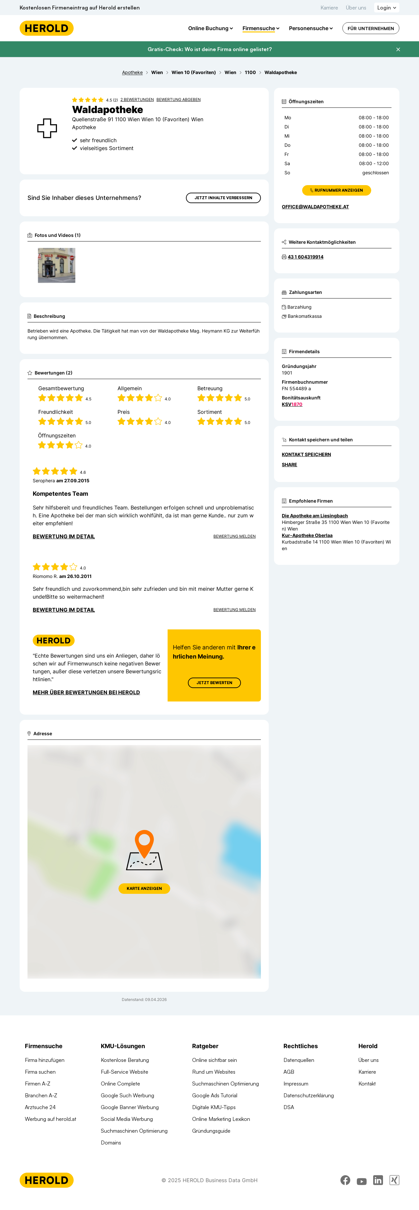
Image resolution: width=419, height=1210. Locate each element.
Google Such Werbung (127, 1095)
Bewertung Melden (234, 536)
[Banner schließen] (398, 49)
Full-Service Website (124, 1071)
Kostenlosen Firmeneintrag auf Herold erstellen (80, 7)
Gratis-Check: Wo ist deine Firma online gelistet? (210, 49)
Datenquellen (298, 1060)
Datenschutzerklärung (308, 1095)
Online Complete (120, 1083)
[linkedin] (378, 1180)
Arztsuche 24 (40, 1107)
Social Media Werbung (127, 1119)
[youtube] (362, 1180)
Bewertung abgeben (178, 99)
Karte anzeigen (144, 888)
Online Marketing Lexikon (221, 1119)
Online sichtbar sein (214, 1060)
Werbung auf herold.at (50, 1119)
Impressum (295, 1083)
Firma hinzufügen (44, 1060)
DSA (288, 1107)
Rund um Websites (213, 1071)
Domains (111, 1142)
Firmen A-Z (37, 1083)
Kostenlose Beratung (125, 1060)
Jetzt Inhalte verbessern (223, 197)
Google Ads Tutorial (214, 1095)
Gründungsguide (211, 1130)
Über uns (356, 7)
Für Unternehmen (371, 28)
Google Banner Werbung (130, 1107)
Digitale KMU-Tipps (214, 1107)
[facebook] (345, 1180)
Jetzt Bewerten (214, 682)
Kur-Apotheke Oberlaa (307, 535)
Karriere (329, 7)
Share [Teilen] (289, 464)
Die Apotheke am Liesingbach (315, 515)
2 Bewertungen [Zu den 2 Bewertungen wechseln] (137, 99)
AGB (288, 1071)
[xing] (394, 1180)
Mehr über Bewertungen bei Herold (86, 692)
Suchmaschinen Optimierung (134, 1130)
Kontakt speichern (306, 454)
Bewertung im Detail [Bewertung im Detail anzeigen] (64, 536)
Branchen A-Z (41, 1095)
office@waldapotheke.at (315, 206)
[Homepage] (47, 28)
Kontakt (367, 1083)
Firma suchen (40, 1071)
